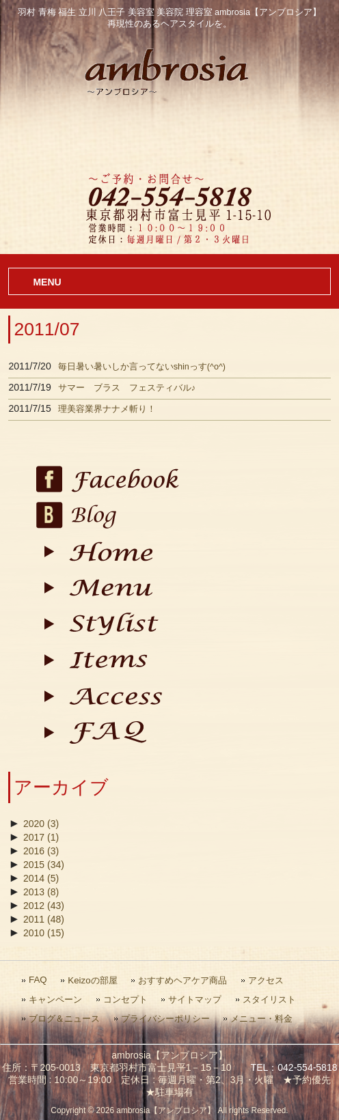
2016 (41, 850)
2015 (43, 864)
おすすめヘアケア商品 (182, 980)
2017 (41, 837)
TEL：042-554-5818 (294, 1067)
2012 (43, 905)
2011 (43, 919)
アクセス (266, 980)
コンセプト (125, 999)
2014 (41, 878)
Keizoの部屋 (92, 980)
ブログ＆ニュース (64, 1018)
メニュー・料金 (261, 1018)
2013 (41, 891)
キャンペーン (55, 999)
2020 (41, 823)
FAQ (38, 980)
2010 (43, 932)
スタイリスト (269, 999)
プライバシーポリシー (165, 1018)
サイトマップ (194, 999)
